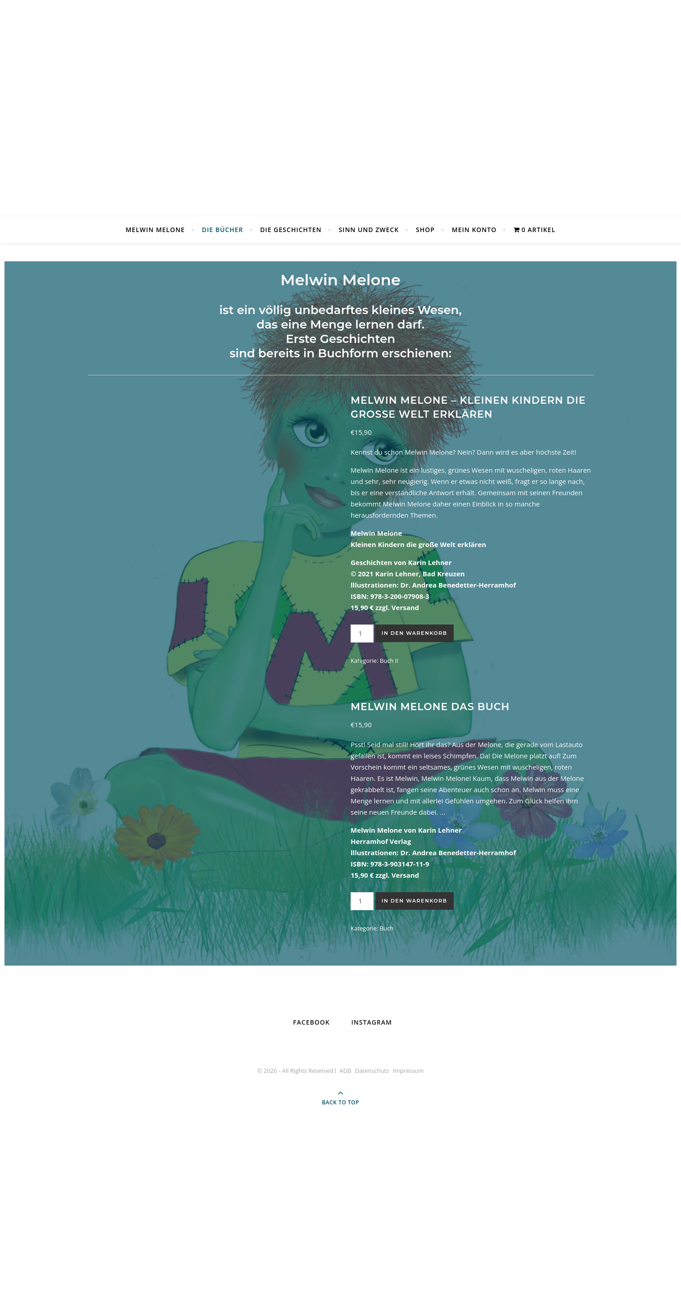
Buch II (389, 660)
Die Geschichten (290, 229)
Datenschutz (372, 1253)
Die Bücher (222, 229)
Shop (425, 229)
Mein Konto (474, 229)
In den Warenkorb (414, 633)
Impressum (408, 1253)
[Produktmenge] (362, 634)
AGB (345, 1253)
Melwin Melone (155, 229)
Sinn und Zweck (368, 229)
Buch (387, 1010)
